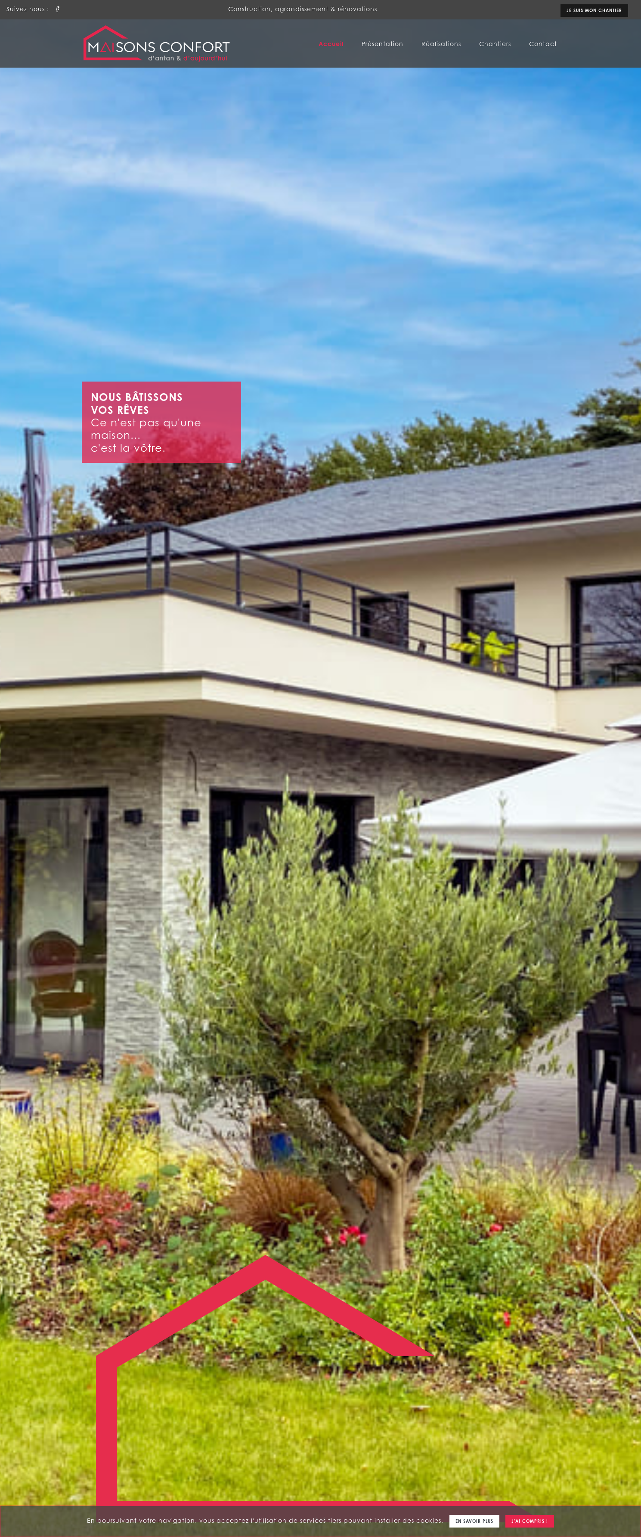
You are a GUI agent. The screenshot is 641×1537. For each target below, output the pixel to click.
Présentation (382, 43)
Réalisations (441, 43)
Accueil (331, 43)
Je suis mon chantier (594, 10)
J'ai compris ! (529, 1521)
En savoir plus (474, 1521)
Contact (543, 43)
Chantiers (495, 43)
